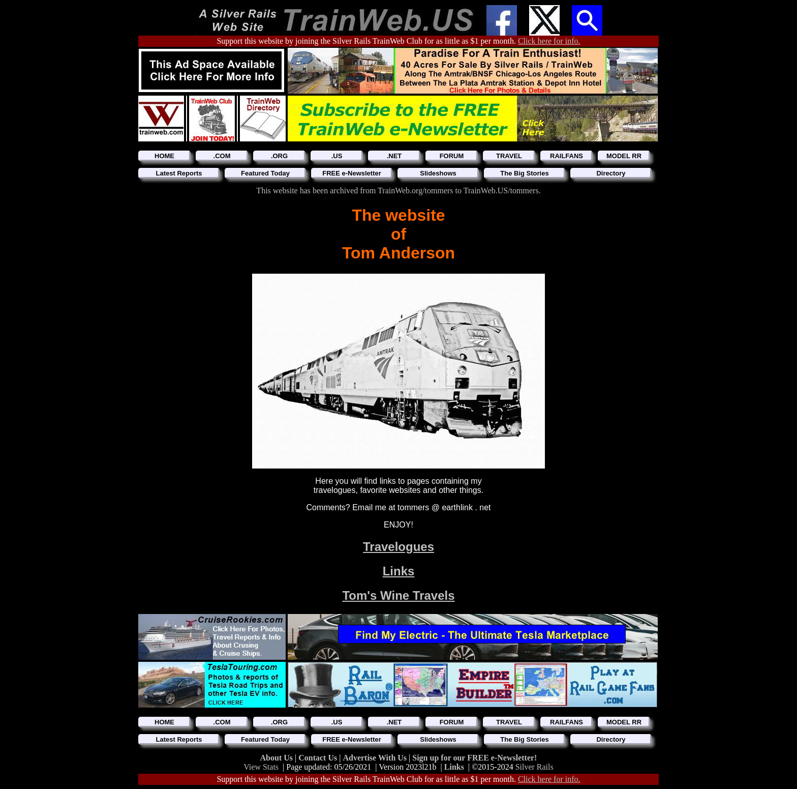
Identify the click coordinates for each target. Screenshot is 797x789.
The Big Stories (524, 173)
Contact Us (318, 757)
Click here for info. (549, 41)
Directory (610, 173)
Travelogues (398, 546)
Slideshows (438, 173)
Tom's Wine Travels (398, 595)
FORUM (452, 156)
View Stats (261, 767)
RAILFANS (566, 156)
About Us (277, 757)
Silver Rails (534, 767)
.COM (222, 156)
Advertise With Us (376, 757)
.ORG (279, 156)
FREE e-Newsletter (351, 173)
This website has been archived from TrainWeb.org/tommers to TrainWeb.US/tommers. (398, 190)
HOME (164, 156)
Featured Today (265, 173)
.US (337, 156)
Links (399, 571)
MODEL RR (623, 156)
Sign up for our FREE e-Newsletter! (474, 757)
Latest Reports (179, 173)
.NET (394, 156)
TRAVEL (509, 156)
